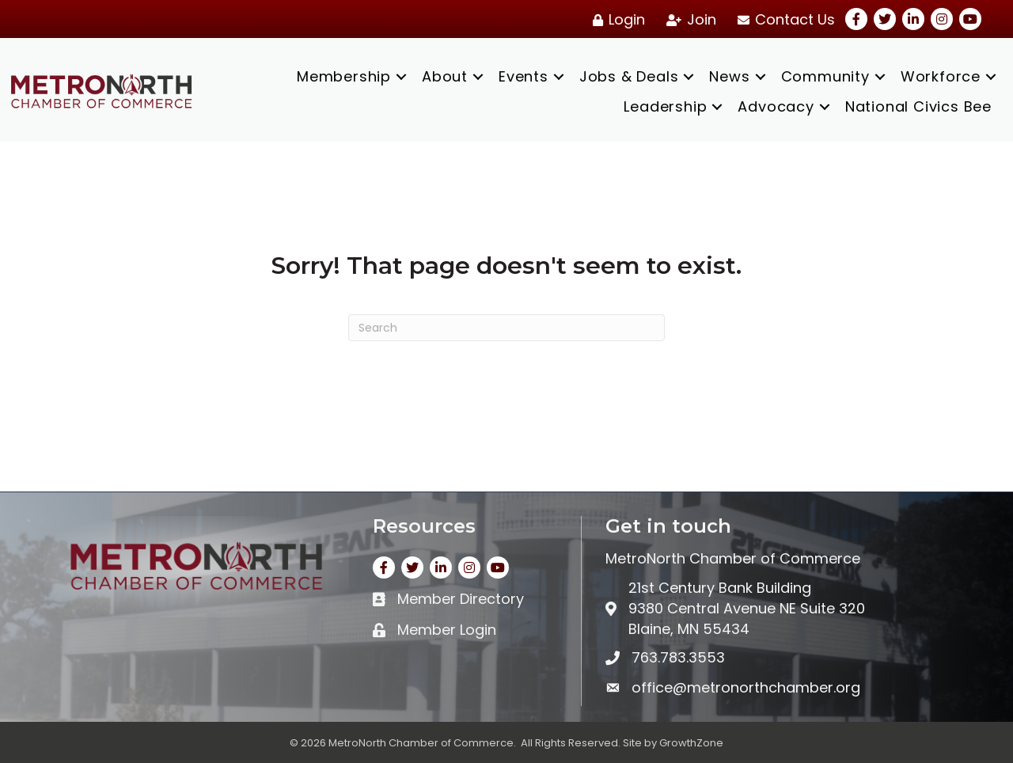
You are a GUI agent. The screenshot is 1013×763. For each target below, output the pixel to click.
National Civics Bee (918, 106)
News (729, 76)
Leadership (665, 106)
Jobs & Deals (629, 76)
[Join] (688, 19)
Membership (344, 76)
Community (825, 76)
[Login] (616, 19)
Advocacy (776, 106)
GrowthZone (691, 742)
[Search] (506, 327)
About (445, 76)
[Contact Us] (783, 19)
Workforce (941, 76)
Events (523, 76)
